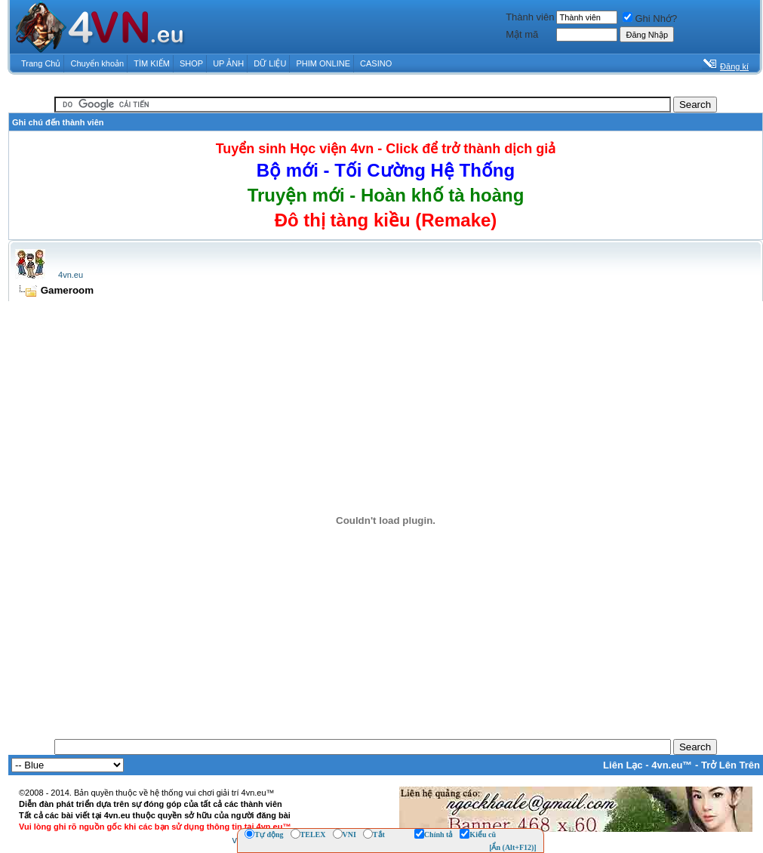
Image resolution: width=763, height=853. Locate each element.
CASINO (376, 63)
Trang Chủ (40, 63)
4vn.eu (70, 274)
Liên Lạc (623, 765)
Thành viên (530, 17)
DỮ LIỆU (270, 63)
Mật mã (522, 34)
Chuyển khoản (98, 63)
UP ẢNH (228, 63)
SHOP (191, 63)
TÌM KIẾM (152, 63)
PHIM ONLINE (323, 63)
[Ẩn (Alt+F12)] (513, 847)
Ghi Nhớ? (650, 18)
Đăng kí (734, 66)
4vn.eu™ (671, 765)
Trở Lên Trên (730, 765)
